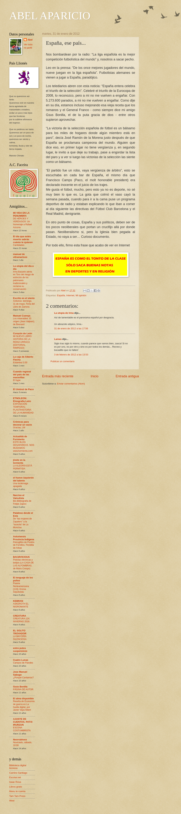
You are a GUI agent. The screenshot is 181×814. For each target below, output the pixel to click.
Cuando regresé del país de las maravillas (22, 374)
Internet (70, 295)
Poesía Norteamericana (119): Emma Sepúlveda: (21, 587)
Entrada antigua (127, 376)
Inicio (94, 376)
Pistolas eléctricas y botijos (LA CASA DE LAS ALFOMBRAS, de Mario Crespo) (23, 564)
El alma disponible (23, 698)
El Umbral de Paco (23, 389)
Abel (30, 39)
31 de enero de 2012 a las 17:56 (71, 328)
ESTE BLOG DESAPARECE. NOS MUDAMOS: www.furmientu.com (23, 446)
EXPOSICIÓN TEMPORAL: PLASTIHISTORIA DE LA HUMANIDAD (23, 408)
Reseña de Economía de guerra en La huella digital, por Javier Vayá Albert (24, 705)
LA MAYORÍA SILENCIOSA (19, 637)
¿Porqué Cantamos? (23, 677)
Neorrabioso (20, 739)
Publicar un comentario (63, 361)
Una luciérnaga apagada (20, 485)
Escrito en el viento (24, 298)
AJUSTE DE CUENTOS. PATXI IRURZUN (23, 722)
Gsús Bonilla (20, 686)
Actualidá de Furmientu (20, 438)
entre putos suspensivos (20, 649)
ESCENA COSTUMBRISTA (22, 729)
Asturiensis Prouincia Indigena (23, 538)
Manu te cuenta (17, 791)
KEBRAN (18, 601)
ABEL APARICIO (49, 16)
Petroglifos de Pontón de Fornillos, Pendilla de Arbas (24, 545)
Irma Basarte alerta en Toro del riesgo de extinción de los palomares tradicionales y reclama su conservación (23, 280)
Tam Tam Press (17, 796)
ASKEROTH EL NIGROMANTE (21, 605)
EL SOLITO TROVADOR (19, 632)
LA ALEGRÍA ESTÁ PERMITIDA (22, 467)
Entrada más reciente (57, 376)
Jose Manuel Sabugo (20, 673)
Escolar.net (15, 777)
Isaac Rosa (15, 782)
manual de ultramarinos (20, 255)
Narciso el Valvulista (18, 497)
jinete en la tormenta (19, 461)
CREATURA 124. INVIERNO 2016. (21, 620)
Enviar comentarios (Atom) (71, 383)
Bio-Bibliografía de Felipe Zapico (22, 502)
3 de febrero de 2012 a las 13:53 (71, 354)
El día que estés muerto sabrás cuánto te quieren (23, 239)
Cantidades (18, 245)
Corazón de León (22, 333)
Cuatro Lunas (20, 660)
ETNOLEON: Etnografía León (22, 400)
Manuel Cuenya (21, 315)
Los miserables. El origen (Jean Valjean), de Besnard (24, 321)
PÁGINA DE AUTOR (23, 689)
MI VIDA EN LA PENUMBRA (21, 214)
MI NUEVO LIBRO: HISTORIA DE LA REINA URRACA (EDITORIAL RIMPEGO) (22, 342)
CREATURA (19, 615)
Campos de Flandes (23, 663)
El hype (17, 380)
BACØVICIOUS (21, 557)
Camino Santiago (18, 772)
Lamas (58, 339)
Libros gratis (15, 786)
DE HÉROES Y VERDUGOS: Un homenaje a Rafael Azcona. (22, 223)
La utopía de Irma (64, 313)
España (61, 295)
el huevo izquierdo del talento (23, 479)
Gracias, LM (19, 427)
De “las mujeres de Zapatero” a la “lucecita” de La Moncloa (22, 523)
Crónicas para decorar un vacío (22, 423)
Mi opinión (81, 295)
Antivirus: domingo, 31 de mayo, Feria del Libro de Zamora (24, 304)
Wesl (11, 800)
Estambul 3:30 (20, 362)
